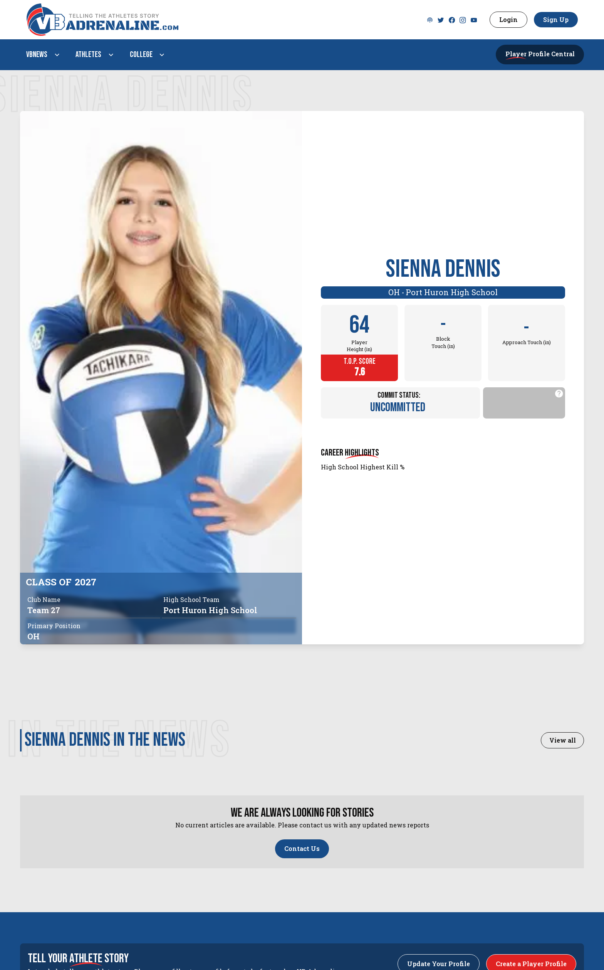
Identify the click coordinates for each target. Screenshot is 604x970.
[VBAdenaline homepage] (223, 19)
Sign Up (556, 19)
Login (508, 19)
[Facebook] (452, 20)
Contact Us (302, 848)
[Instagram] (463, 20)
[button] (41, 54)
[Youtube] (474, 20)
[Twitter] (430, 19)
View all (562, 740)
